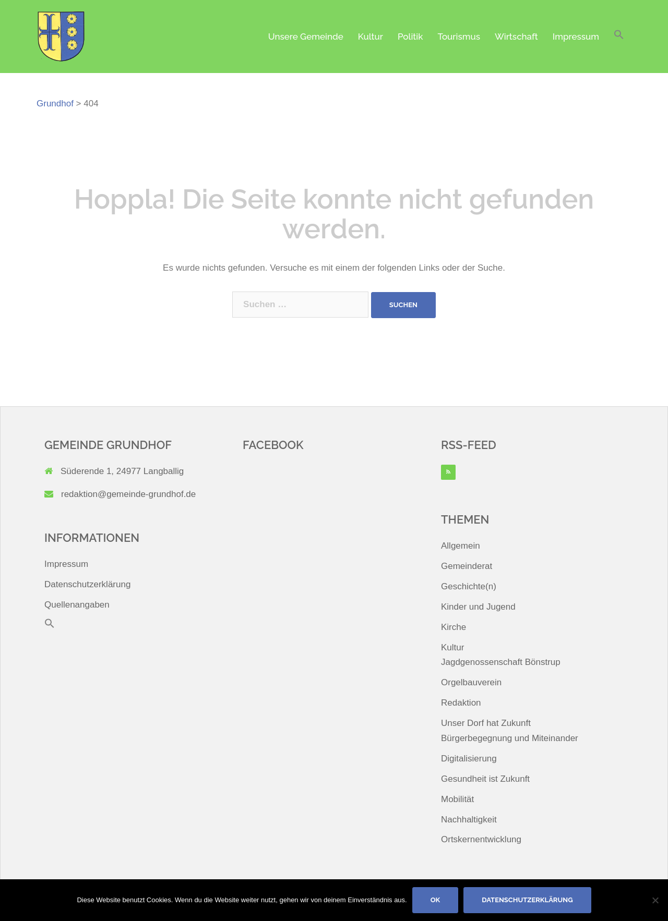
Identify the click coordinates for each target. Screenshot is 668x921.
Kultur (370, 36)
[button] (619, 36)
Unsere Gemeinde (305, 36)
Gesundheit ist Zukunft (485, 779)
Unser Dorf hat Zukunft (486, 723)
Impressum (576, 36)
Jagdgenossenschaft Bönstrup (500, 662)
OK (435, 900)
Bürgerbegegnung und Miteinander (509, 738)
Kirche (453, 627)
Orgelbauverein (471, 682)
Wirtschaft (516, 36)
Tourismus (458, 36)
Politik (410, 36)
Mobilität (457, 799)
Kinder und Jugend (478, 607)
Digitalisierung (469, 759)
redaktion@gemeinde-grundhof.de (128, 494)
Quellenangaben (77, 605)
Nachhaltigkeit (469, 820)
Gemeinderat (466, 566)
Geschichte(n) (468, 586)
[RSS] (448, 472)
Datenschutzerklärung (87, 584)
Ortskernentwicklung (481, 839)
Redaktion (461, 703)
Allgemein (460, 546)
